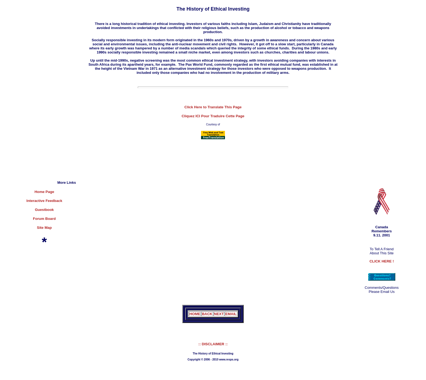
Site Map (44, 228)
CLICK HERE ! (381, 261)
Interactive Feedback (44, 201)
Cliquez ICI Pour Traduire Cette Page (212, 116)
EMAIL (230, 314)
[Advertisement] (34, 102)
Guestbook (44, 210)
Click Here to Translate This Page (213, 107)
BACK (207, 314)
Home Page (44, 192)
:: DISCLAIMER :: (213, 344)
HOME (194, 314)
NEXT (219, 314)
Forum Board (44, 219)
